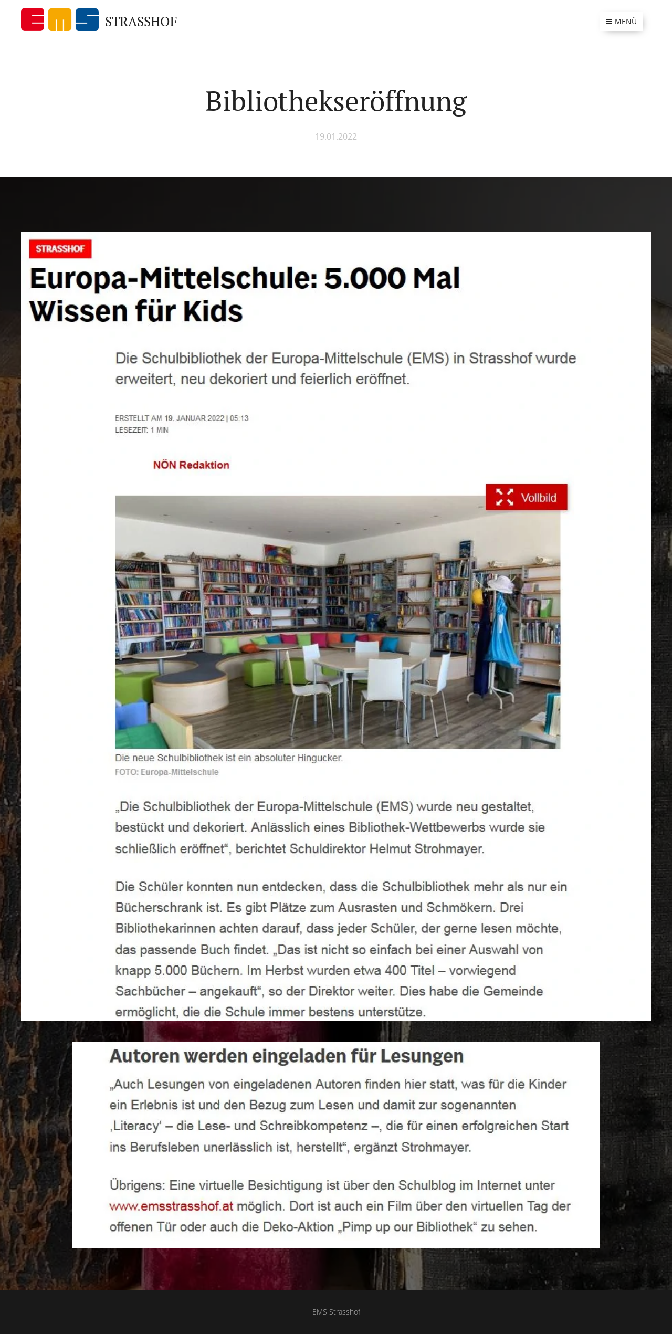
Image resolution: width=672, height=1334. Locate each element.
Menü (621, 21)
